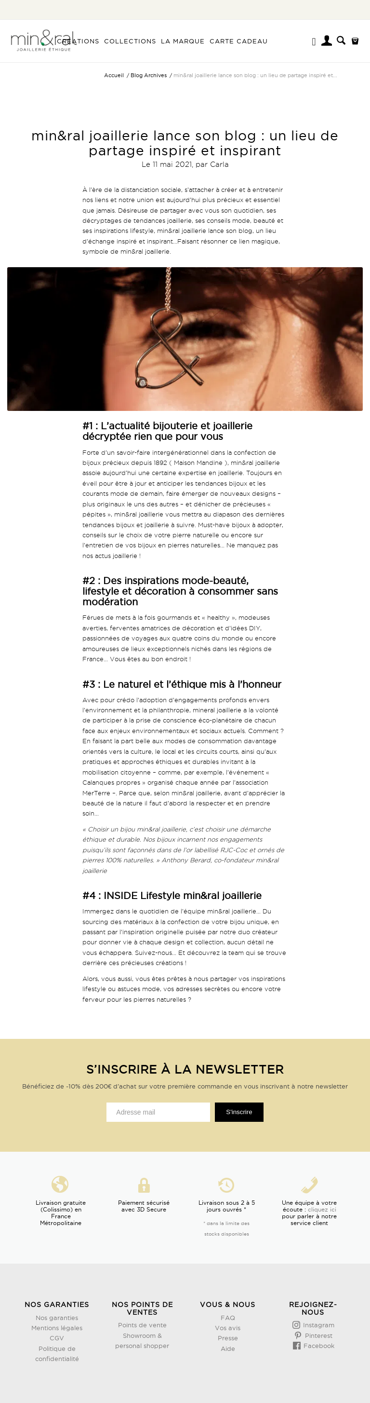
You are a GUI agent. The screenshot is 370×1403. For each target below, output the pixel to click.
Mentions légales (56, 1327)
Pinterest (317, 1335)
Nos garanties (57, 1317)
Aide (228, 1348)
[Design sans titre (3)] (43, 41)
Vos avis (227, 1327)
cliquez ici (322, 1209)
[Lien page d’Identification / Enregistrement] (327, 42)
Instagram (317, 1324)
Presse (228, 1338)
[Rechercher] (341, 41)
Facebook (318, 1345)
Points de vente (142, 1324)
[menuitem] (78, 41)
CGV (57, 1338)
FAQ (228, 1317)
